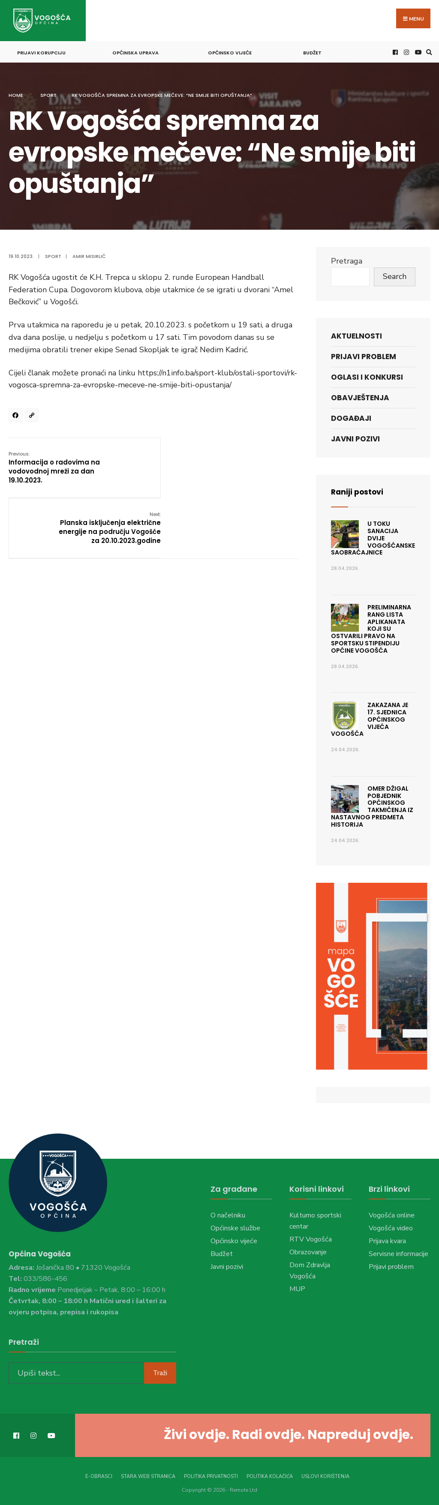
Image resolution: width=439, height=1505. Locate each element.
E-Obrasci (98, 1474)
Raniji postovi (358, 490)
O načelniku (227, 1214)
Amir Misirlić (89, 255)
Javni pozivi (355, 437)
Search (394, 275)
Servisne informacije (398, 1252)
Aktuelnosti (356, 334)
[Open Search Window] (427, 50)
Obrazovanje (308, 1251)
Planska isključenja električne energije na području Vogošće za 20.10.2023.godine (248, 466)
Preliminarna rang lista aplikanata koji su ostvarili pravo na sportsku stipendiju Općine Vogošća (371, 628)
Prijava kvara (387, 1239)
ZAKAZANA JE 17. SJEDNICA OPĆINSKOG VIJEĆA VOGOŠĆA (369, 718)
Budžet (312, 51)
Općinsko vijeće (230, 51)
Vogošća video (391, 1227)
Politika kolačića (270, 1474)
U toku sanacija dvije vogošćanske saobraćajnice (373, 536)
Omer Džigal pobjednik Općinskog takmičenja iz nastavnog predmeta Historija (372, 805)
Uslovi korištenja (325, 1474)
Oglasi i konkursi (367, 376)
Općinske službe (235, 1227)
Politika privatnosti (211, 1474)
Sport (48, 93)
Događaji (351, 417)
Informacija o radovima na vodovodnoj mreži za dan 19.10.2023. (54, 466)
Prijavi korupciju (41, 51)
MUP (297, 1287)
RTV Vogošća (310, 1238)
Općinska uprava (135, 51)
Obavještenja (360, 396)
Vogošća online (392, 1214)
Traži (160, 1371)
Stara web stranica (148, 1474)
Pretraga (346, 260)
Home (16, 93)
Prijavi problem (363, 355)
